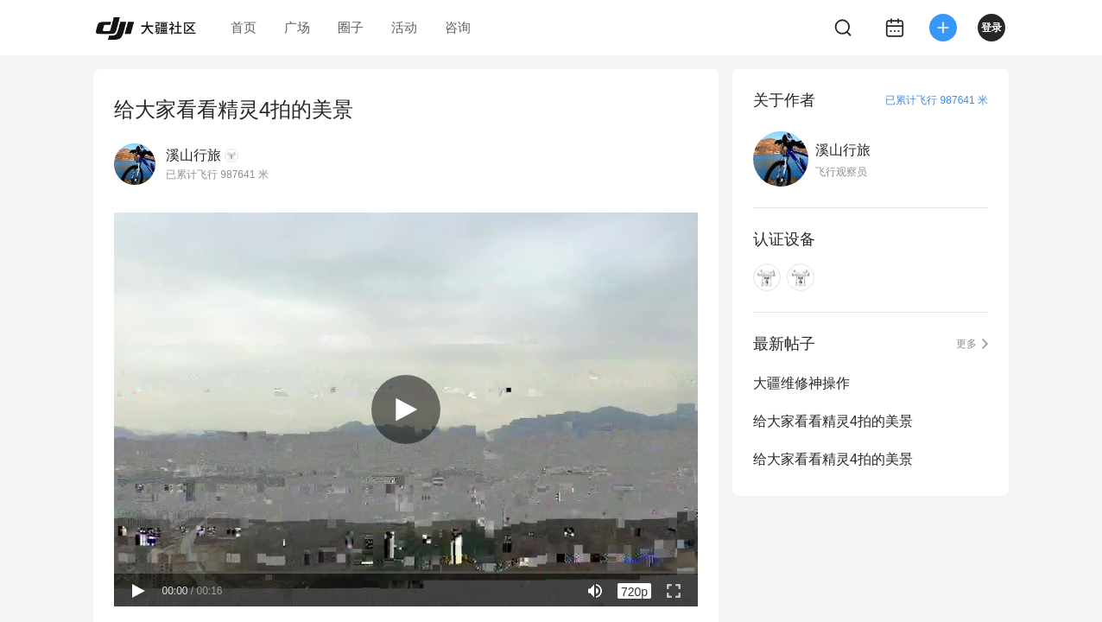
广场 (297, 27)
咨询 (458, 27)
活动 (404, 27)
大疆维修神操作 (801, 383)
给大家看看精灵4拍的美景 (833, 421)
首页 (243, 27)
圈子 (351, 27)
